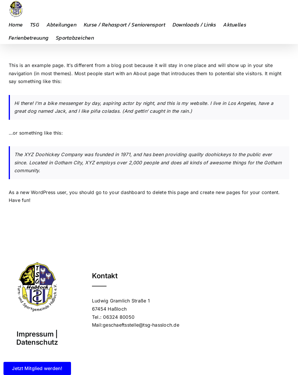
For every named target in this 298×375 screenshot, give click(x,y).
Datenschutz (37, 342)
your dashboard (127, 192)
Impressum (35, 334)
